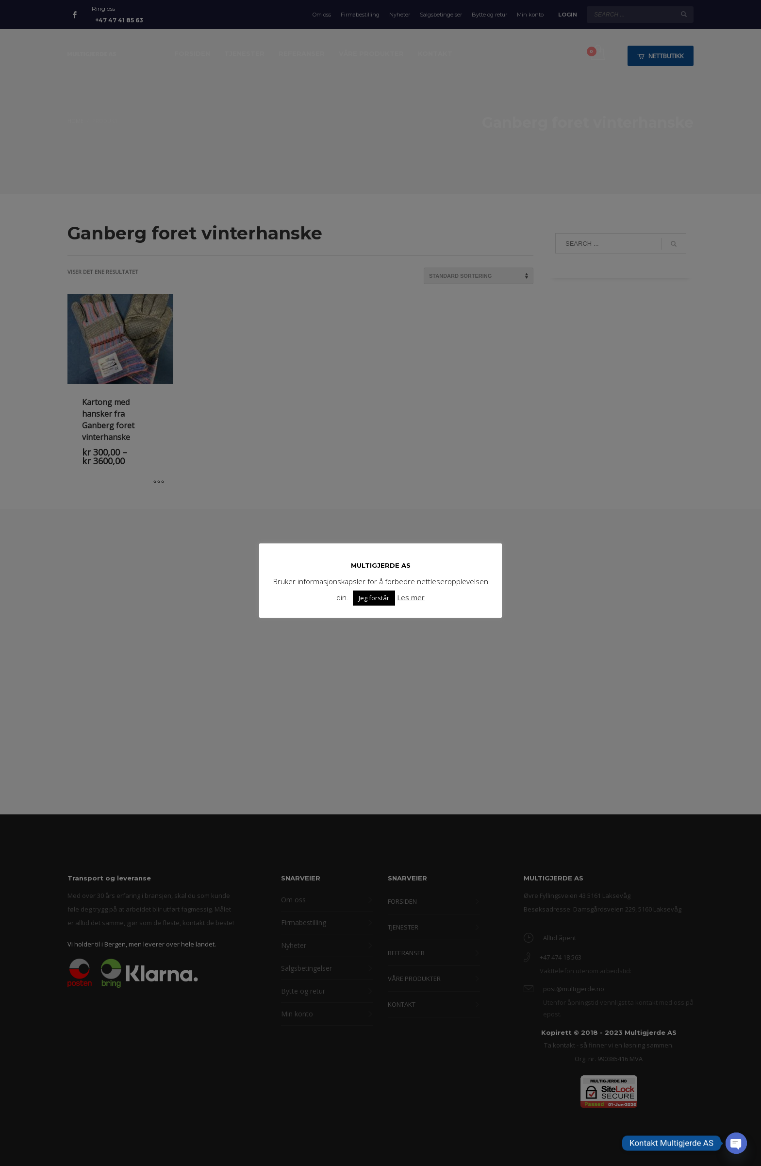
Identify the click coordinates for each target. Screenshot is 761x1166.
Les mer (411, 597)
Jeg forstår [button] (374, 597)
